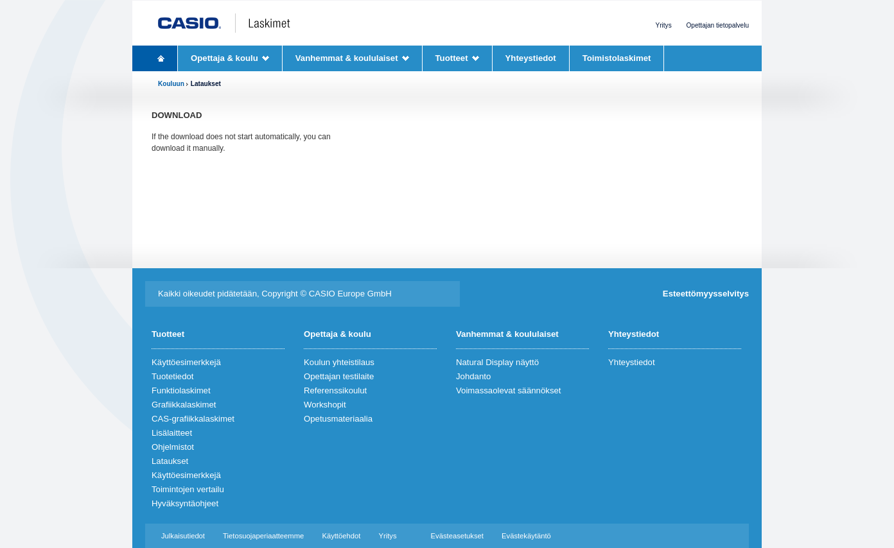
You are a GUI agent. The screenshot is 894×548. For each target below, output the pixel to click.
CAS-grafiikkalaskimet (193, 419)
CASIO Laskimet (237, 23)
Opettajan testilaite (339, 376)
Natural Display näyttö (497, 362)
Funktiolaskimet (181, 390)
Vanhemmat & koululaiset (346, 58)
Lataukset (170, 461)
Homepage (161, 58)
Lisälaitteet (172, 433)
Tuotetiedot (173, 376)
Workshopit (325, 404)
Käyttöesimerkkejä (186, 362)
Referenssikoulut (335, 390)
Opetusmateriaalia (338, 419)
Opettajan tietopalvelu (718, 25)
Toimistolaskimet (617, 58)
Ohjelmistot (173, 447)
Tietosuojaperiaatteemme (263, 536)
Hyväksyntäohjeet (185, 503)
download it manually (187, 148)
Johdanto (473, 376)
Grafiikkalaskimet (184, 404)
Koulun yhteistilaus (339, 362)
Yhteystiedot (530, 58)
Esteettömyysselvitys (706, 293)
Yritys (663, 25)
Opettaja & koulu (224, 58)
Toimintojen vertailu (188, 489)
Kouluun (171, 83)
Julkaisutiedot (183, 536)
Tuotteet (451, 58)
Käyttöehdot (341, 536)
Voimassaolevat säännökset (508, 390)
